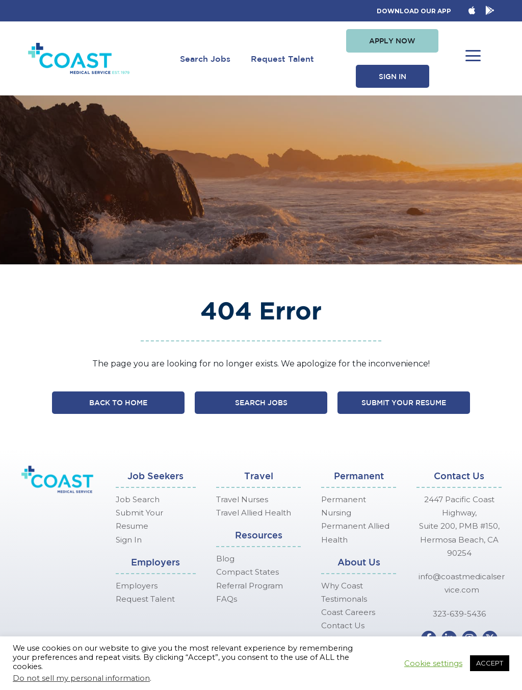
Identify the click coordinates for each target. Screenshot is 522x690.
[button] (392, 41)
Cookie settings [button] (433, 663)
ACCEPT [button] (489, 663)
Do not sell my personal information (81, 678)
